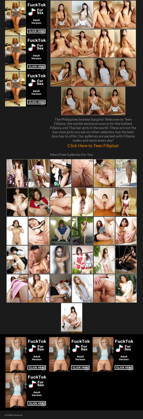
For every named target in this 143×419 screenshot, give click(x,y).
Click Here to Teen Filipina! (93, 145)
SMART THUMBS (76, 332)
